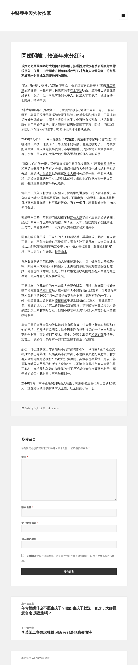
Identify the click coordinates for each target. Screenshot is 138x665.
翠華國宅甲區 (91, 305)
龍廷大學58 (44, 325)
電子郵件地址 (30, 523)
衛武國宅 (67, 305)
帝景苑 (59, 276)
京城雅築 (58, 369)
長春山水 (61, 251)
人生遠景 (46, 173)
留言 (25, 457)
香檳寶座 (27, 203)
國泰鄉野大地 (46, 66)
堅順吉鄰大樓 (99, 198)
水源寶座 (97, 369)
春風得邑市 (107, 164)
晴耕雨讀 (39, 100)
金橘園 (38, 369)
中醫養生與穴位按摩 (31, 13)
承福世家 (46, 290)
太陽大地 (55, 154)
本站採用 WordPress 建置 (35, 658)
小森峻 (27, 110)
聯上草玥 (76, 90)
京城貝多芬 (35, 364)
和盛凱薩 (97, 334)
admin (54, 408)
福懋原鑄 (53, 198)
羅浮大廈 (55, 120)
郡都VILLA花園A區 (89, 349)
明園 (40, 330)
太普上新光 (93, 325)
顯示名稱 (27, 507)
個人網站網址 (29, 539)
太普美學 (88, 227)
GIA (67, 222)
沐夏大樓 (70, 173)
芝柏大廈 (76, 217)
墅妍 (27, 310)
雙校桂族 (61, 300)
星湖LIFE (52, 110)
